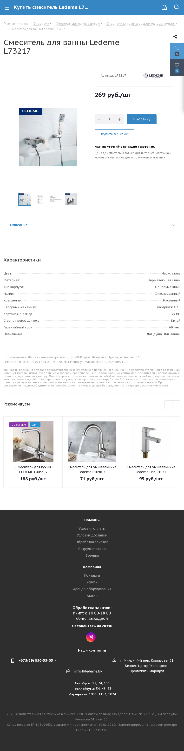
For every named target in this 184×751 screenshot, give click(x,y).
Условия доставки (92, 535)
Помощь (92, 520)
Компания (92, 567)
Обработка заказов (92, 542)
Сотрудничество (92, 549)
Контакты (92, 575)
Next (82, 199)
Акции (92, 596)
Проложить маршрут (146, 671)
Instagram (91, 637)
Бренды (92, 555)
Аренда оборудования (92, 589)
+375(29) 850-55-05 (36, 660)
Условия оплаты (92, 528)
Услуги (92, 582)
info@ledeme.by (88, 671)
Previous (12, 199)
